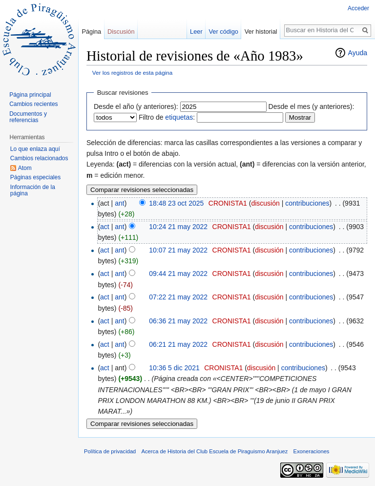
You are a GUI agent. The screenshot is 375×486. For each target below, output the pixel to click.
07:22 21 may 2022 (178, 297)
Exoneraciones (311, 451)
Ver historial (261, 31)
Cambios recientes (33, 104)
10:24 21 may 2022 (178, 227)
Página (91, 31)
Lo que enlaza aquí (35, 149)
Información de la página (32, 190)
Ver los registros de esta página (132, 72)
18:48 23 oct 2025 (176, 203)
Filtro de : (167, 117)
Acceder (358, 8)
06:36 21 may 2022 (178, 321)
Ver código (223, 31)
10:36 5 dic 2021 (174, 368)
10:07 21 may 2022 (178, 250)
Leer (196, 31)
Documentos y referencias (28, 117)
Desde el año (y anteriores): (136, 106)
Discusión (120, 31)
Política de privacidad (110, 451)
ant (119, 203)
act (104, 227)
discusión (265, 203)
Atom (25, 168)
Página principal (30, 94)
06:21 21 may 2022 (178, 344)
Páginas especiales (35, 177)
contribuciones (307, 203)
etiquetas (179, 117)
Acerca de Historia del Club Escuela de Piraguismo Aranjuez (215, 451)
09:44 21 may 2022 (178, 273)
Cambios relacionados (39, 158)
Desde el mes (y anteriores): (311, 106)
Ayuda (357, 53)
